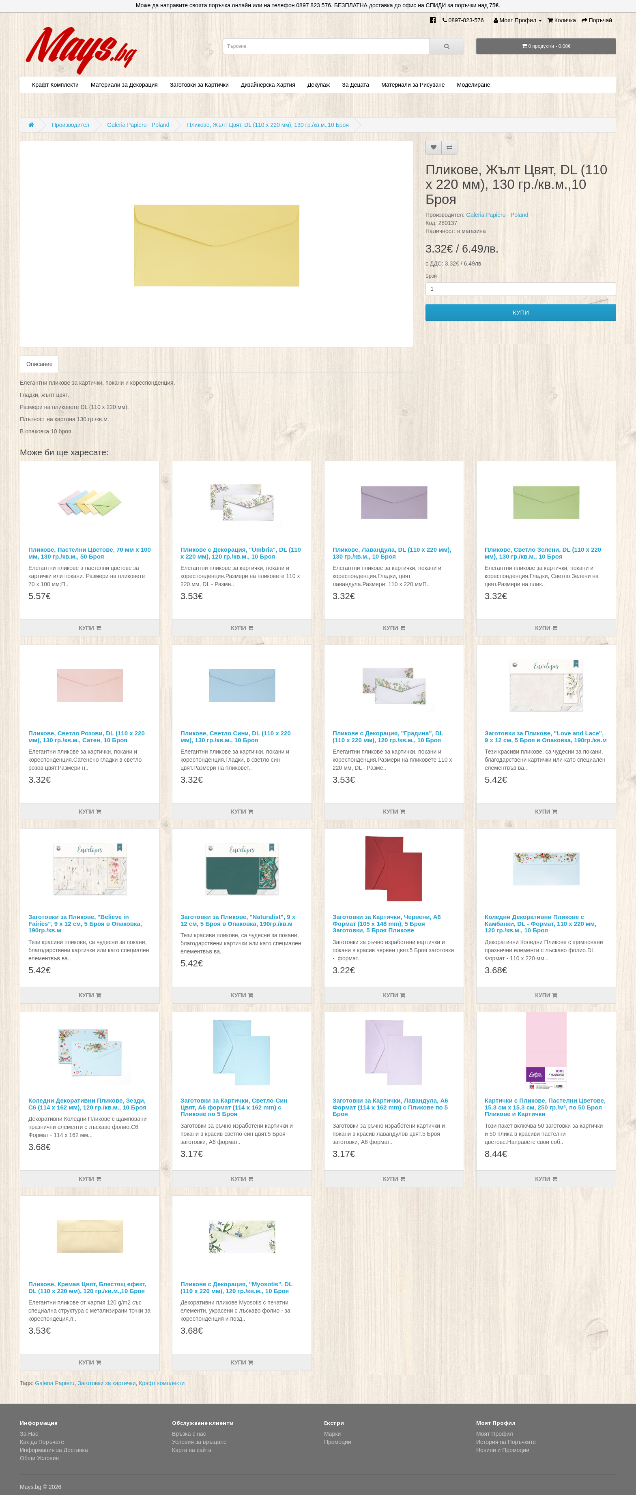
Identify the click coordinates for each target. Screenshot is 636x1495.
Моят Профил (494, 1434)
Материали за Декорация (124, 84)
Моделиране (473, 84)
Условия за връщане (199, 1442)
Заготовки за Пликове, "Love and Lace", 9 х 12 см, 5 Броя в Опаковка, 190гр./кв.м (546, 736)
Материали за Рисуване (413, 84)
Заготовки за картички (106, 1383)
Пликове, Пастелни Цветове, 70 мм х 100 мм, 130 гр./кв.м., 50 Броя (89, 553)
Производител (70, 125)
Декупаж (318, 84)
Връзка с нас (189, 1434)
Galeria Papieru (54, 1383)
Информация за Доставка (54, 1450)
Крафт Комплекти (55, 84)
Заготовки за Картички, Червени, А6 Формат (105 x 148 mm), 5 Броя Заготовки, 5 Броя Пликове (387, 923)
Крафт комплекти (162, 1383)
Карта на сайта (191, 1450)
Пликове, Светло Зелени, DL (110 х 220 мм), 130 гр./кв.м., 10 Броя (543, 553)
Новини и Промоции (502, 1450)
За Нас (29, 1434)
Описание (39, 364)
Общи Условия (39, 1458)
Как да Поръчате (42, 1442)
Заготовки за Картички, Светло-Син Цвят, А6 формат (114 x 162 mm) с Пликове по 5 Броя (234, 1107)
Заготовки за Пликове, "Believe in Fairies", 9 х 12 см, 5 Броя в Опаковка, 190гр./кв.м (85, 923)
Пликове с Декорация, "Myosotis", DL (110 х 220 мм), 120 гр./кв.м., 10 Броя (236, 1287)
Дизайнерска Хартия (268, 84)
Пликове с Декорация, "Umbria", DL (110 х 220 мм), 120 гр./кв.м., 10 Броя (240, 553)
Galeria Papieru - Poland (138, 125)
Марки (332, 1434)
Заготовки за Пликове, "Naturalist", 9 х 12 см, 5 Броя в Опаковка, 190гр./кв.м (237, 920)
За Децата (355, 84)
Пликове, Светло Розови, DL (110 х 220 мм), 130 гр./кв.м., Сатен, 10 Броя (86, 736)
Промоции (337, 1442)
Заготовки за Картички (199, 84)
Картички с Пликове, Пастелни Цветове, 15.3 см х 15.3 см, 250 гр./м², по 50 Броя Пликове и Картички (545, 1107)
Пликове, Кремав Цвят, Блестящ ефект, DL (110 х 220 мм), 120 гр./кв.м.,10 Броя (87, 1287)
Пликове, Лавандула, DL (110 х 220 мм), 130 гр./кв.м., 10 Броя (392, 553)
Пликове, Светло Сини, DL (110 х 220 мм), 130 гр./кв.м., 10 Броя (235, 736)
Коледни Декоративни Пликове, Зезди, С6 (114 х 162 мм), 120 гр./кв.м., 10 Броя (87, 1104)
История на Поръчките (506, 1442)
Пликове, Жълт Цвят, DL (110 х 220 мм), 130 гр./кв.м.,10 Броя (268, 125)
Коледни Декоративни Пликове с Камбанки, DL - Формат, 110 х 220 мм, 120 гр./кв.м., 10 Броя (540, 923)
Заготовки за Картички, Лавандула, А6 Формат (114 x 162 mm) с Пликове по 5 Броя (390, 1107)
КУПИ (521, 312)
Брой (431, 276)
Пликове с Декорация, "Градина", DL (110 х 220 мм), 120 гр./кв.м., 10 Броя (388, 736)
